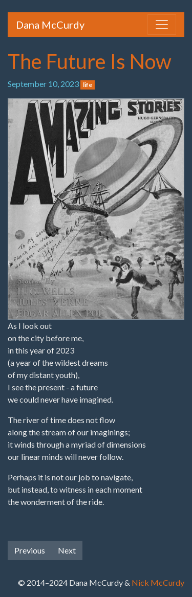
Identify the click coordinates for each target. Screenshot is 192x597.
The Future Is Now (90, 61)
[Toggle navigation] (161, 24)
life (87, 85)
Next (67, 550)
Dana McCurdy (50, 24)
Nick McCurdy (158, 582)
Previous (29, 550)
